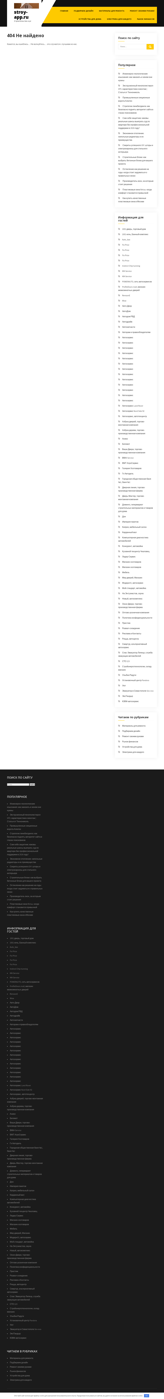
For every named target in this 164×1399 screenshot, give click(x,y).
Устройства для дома (90, 19)
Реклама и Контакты (131, 633)
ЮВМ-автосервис (130, 701)
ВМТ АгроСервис (130, 463)
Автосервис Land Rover (132, 405)
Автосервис (127, 337)
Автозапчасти (128, 327)
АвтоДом (126, 311)
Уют (124, 685)
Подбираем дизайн (83, 11)
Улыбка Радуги (129, 675)
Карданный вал (129, 532)
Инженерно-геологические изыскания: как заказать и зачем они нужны (135, 77)
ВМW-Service (128, 458)
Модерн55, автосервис (132, 583)
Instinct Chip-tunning (131, 266)
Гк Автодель (128, 473)
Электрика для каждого (119, 19)
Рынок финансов (145, 19)
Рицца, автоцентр (130, 638)
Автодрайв (127, 321)
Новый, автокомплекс (132, 598)
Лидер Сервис (129, 556)
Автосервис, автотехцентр (134, 416)
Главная (64, 11)
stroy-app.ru (21, 14)
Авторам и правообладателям (136, 332)
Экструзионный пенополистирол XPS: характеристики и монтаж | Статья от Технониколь (135, 89)
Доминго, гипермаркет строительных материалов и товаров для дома (135, 508)
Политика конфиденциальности (137, 617)
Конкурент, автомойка (132, 546)
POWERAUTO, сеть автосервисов (137, 281)
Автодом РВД (128, 316)
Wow (124, 300)
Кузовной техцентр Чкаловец (135, 551)
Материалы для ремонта (111, 11)
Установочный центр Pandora (135, 680)
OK (146, 1396)
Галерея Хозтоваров (131, 468)
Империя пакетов (130, 521)
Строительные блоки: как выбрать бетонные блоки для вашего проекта (135, 160)
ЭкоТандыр (127, 696)
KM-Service (127, 271)
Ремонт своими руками (142, 11)
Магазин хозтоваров (131, 562)
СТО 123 (126, 661)
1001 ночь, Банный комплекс (135, 234)
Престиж (126, 623)
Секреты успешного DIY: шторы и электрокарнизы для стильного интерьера (135, 148)
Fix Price (125, 245)
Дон (124, 516)
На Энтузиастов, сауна (133, 593)
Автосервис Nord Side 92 (133, 411)
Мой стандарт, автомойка (134, 588)
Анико (125, 438)
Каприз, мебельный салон (134, 527)
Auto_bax (126, 239)
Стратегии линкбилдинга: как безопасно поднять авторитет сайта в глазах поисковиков (135, 109)
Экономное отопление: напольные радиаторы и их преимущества (131, 136)
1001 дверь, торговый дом (134, 229)
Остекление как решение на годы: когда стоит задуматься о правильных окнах (133, 172)
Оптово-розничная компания (135, 612)
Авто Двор (127, 306)
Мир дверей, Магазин (132, 577)
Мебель (125, 572)
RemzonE (126, 295)
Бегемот (126, 444)
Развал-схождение (131, 628)
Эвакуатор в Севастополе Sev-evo (137, 691)
